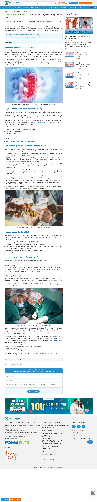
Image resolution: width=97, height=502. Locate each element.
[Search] (55, 3)
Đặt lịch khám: (49, 459)
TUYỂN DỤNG (70, 7)
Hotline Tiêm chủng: (51, 456)
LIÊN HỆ (79, 7)
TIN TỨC (53, 7)
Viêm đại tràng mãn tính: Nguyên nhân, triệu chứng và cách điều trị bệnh (82, 64)
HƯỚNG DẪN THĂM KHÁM (41, 7)
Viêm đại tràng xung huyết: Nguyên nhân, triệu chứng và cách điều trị (83, 84)
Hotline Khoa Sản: (50, 458)
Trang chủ (7, 11)
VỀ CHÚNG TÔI (61, 7)
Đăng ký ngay (33, 391)
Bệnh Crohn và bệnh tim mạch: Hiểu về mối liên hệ (21, 141)
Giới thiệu (76, 433)
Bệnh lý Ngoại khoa (16, 364)
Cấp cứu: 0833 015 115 (85, 3)
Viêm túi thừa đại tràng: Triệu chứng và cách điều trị (82, 74)
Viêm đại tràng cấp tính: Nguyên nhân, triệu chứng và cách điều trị (25, 37)
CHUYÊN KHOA (18, 7)
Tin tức (13, 11)
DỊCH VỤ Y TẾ (8, 7)
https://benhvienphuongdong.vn (17, 350)
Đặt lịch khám (15, 499)
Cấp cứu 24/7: (49, 454)
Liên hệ (75, 435)
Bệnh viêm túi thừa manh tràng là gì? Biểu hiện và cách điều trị (82, 54)
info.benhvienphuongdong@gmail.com (17, 436)
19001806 (15, 348)
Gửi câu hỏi (73, 3)
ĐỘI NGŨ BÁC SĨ (29, 7)
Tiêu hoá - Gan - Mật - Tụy (24, 11)
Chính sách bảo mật (78, 430)
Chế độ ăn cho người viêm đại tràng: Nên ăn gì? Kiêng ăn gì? (24, 34)
